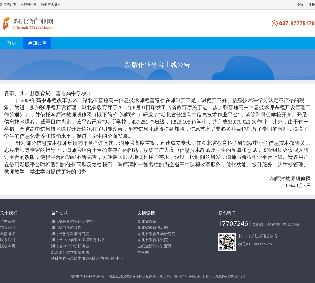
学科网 (143, 252)
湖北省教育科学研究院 (156, 233)
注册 (311, 4)
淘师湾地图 (51, 4)
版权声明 (7, 245)
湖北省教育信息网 (152, 227)
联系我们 (7, 239)
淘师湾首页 (8, 4)
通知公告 (37, 42)
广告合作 (7, 221)
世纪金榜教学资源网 (154, 245)
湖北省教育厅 (148, 221)
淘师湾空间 (28, 4)
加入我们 (7, 227)
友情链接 (7, 233)
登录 (300, 4)
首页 (12, 42)
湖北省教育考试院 (152, 239)
